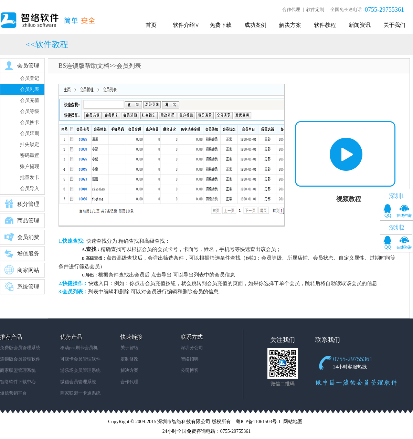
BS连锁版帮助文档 (84, 65)
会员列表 (29, 89)
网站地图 (293, 421)
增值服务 (21, 253)
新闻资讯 (360, 25)
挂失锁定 (29, 144)
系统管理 (21, 286)
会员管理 (21, 65)
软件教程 (325, 25)
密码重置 (29, 155)
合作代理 (291, 9)
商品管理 (21, 220)
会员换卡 (29, 122)
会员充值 (29, 100)
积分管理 (21, 204)
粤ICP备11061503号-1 (258, 421)
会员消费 (21, 237)
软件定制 (315, 9)
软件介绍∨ (186, 25)
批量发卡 (29, 177)
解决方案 (290, 25)
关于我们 (394, 25)
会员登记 (29, 78)
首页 (151, 25)
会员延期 (29, 133)
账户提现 (29, 166)
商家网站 (21, 270)
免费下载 (221, 25)
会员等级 (29, 111)
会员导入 (29, 188)
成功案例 (255, 25)
